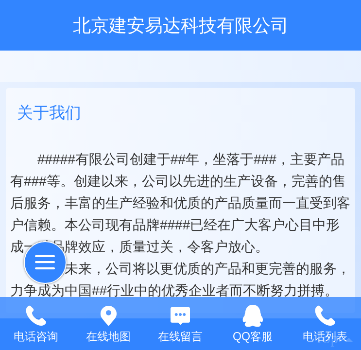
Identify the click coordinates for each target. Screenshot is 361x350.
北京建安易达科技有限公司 (181, 25)
